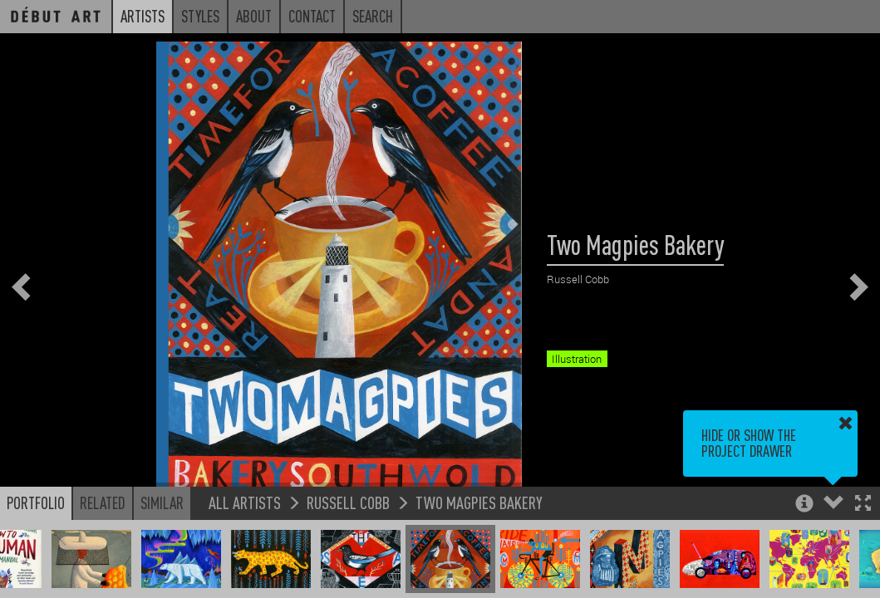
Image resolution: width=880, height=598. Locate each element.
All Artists (245, 502)
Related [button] (102, 502)
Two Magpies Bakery (479, 502)
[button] (863, 505)
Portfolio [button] (36, 502)
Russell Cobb (348, 502)
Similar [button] (162, 502)
